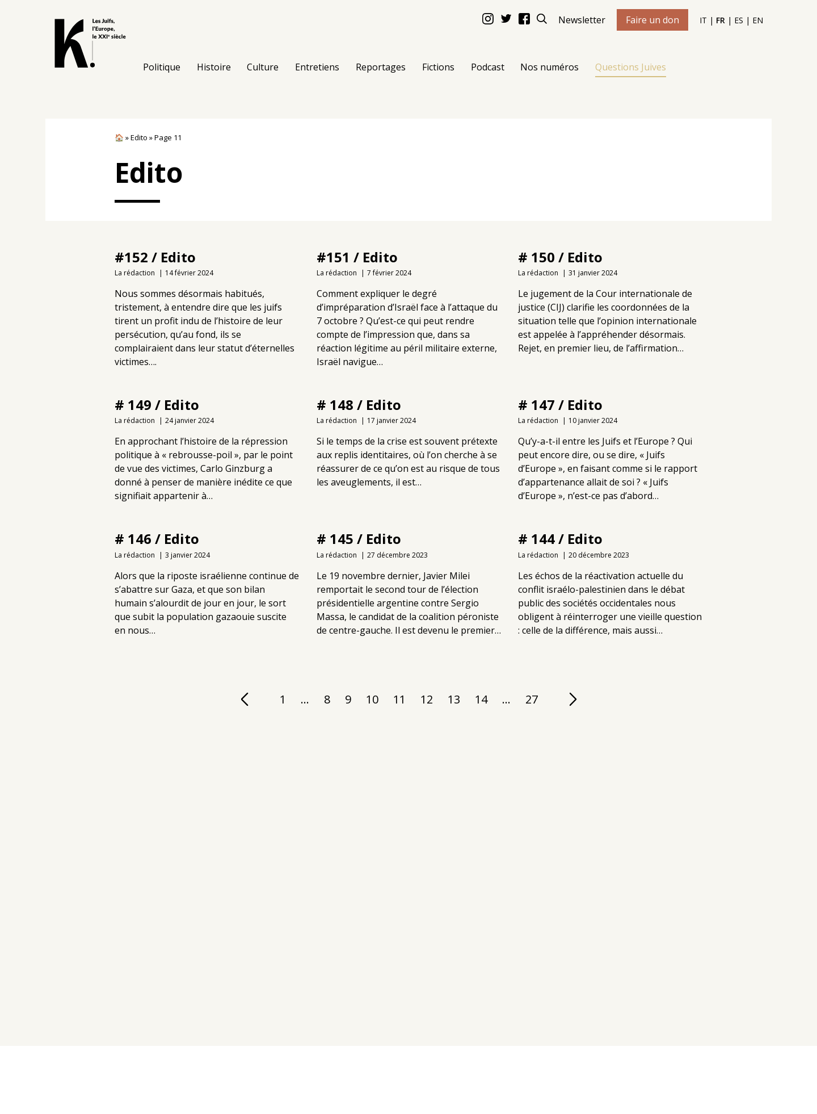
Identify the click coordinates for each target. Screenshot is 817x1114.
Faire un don (652, 20)
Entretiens (317, 67)
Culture (263, 67)
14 (480, 698)
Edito (139, 137)
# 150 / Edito (560, 257)
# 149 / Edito (157, 404)
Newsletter (581, 20)
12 (426, 698)
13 (453, 698)
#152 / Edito (155, 257)
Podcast (487, 67)
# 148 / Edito (358, 404)
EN (757, 20)
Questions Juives (630, 67)
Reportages (381, 67)
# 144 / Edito (560, 538)
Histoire (214, 67)
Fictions (438, 67)
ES (738, 20)
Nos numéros (549, 67)
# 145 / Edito (358, 538)
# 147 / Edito (560, 404)
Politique (161, 67)
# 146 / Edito (157, 538)
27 (531, 698)
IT (703, 20)
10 (371, 698)
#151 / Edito (356, 257)
